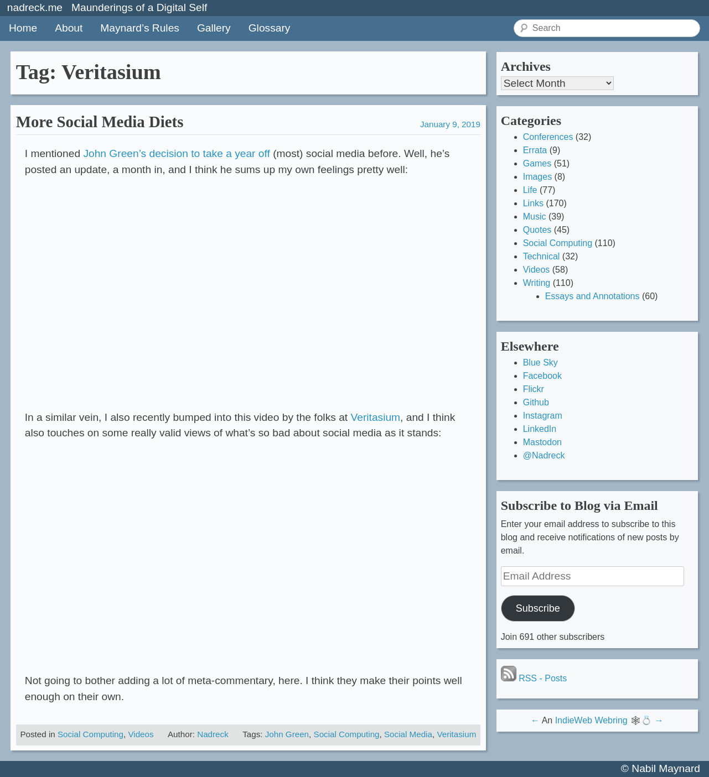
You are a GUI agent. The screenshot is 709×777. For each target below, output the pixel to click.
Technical (541, 256)
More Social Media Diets (100, 122)
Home (23, 28)
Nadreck (213, 734)
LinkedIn (540, 429)
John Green (287, 734)
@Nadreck (544, 455)
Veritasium (376, 417)
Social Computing (90, 734)
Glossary (270, 28)
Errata (535, 150)
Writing (537, 283)
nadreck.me (35, 7)
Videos (140, 734)
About (68, 28)
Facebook (542, 375)
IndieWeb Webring (591, 720)
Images (537, 176)
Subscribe (538, 608)
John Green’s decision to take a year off (176, 153)
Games (537, 163)
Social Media (408, 734)
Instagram (542, 415)
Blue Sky (540, 362)
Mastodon (542, 442)
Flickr (533, 389)
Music (534, 216)
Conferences (548, 137)
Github (536, 402)
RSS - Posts (534, 678)
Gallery (214, 28)
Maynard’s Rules (139, 28)
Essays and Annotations (592, 296)
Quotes (537, 229)
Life (530, 190)
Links (533, 203)
